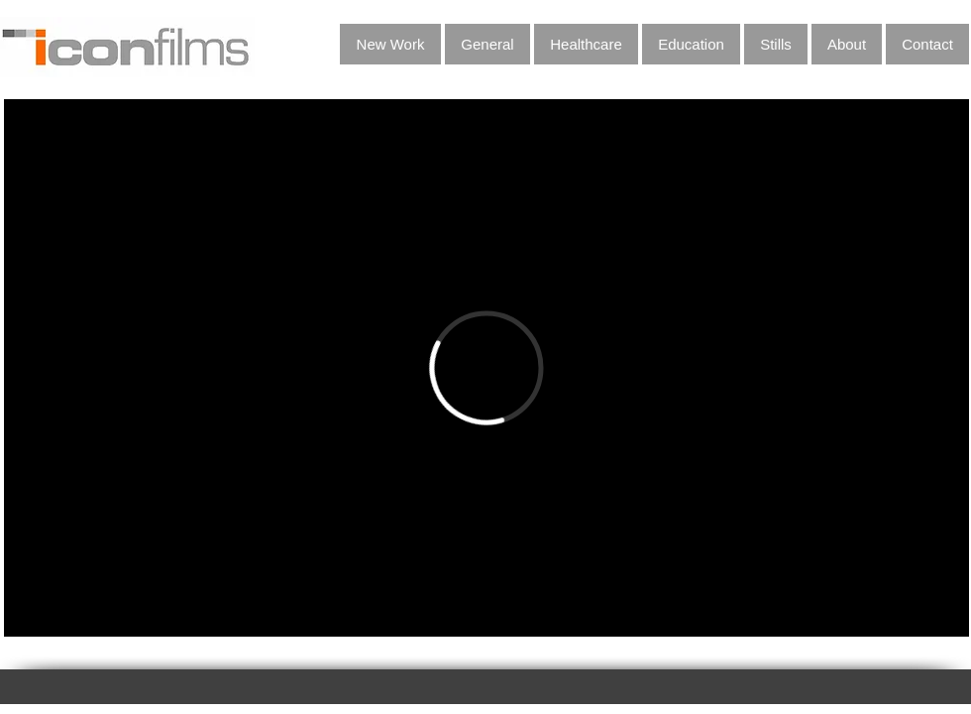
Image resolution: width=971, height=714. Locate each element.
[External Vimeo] (486, 368)
